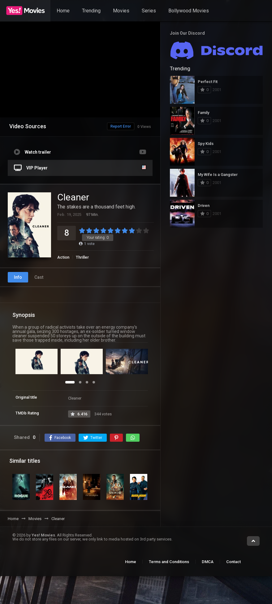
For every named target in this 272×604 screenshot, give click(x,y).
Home (63, 11)
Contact (233, 561)
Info (18, 277)
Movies (121, 11)
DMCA (208, 561)
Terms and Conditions (169, 561)
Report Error (107, 126)
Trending (91, 11)
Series (149, 11)
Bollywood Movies (188, 11)
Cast (38, 277)
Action (63, 257)
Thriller (82, 257)
